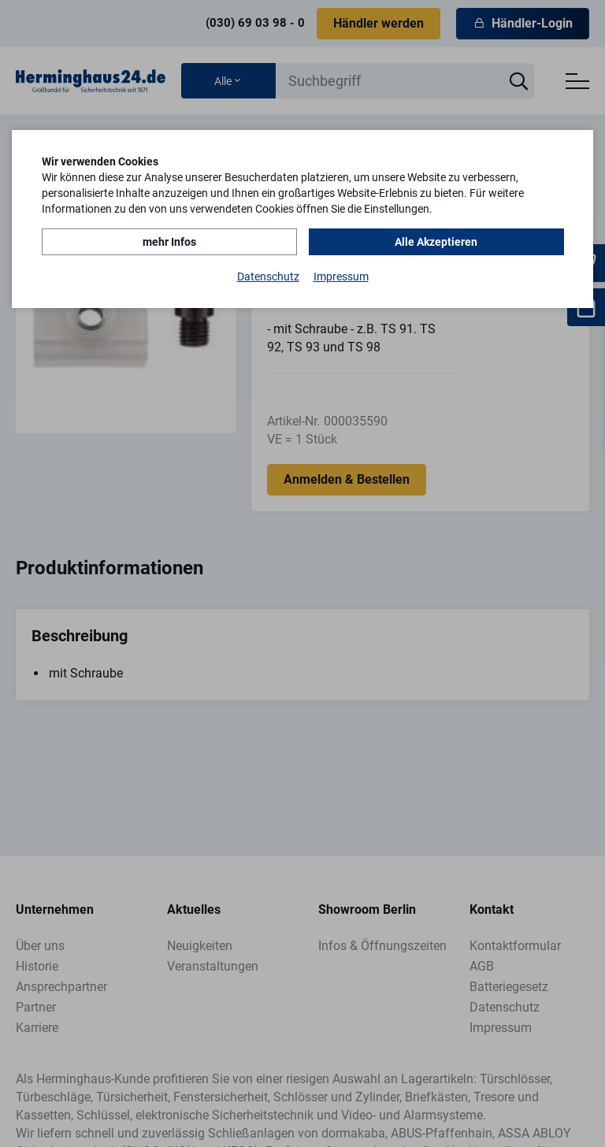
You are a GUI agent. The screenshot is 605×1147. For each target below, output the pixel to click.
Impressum (341, 276)
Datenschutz (268, 276)
